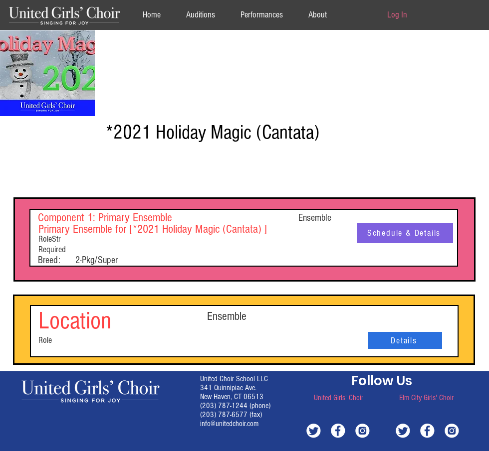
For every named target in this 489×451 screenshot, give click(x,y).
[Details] (405, 340)
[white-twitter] (313, 430)
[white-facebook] (338, 430)
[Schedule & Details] (405, 233)
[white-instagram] (362, 430)
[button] (317, 14)
